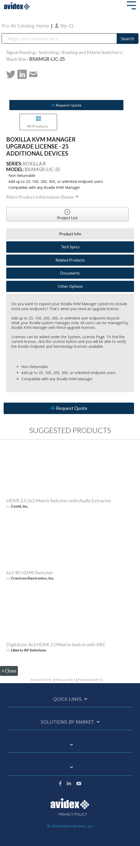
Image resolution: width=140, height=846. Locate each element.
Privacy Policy (65, 680)
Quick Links (67, 699)
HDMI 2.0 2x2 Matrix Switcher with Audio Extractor (58, 500)
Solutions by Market (67, 722)
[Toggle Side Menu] (131, 4)
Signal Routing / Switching (32, 52)
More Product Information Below (42, 197)
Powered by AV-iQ (90, 680)
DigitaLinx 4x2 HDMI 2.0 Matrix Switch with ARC (56, 644)
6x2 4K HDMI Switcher (29, 572)
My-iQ (63, 26)
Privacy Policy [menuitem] (72, 814)
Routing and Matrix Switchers (91, 52)
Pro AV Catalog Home (26, 26)
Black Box (16, 59)
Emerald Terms (41, 680)
